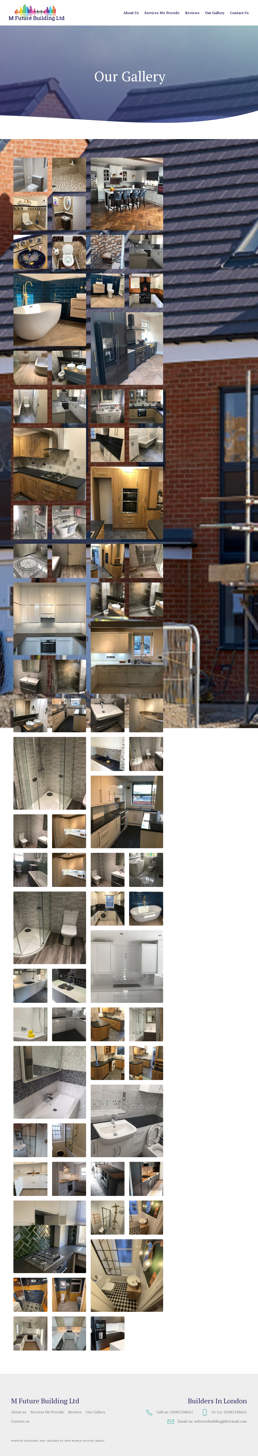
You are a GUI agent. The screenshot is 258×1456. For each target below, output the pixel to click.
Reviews (192, 12)
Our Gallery (214, 12)
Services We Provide (162, 12)
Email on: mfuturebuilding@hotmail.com (207, 1421)
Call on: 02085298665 (169, 1412)
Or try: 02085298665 (224, 1412)
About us (131, 12)
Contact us (239, 12)
